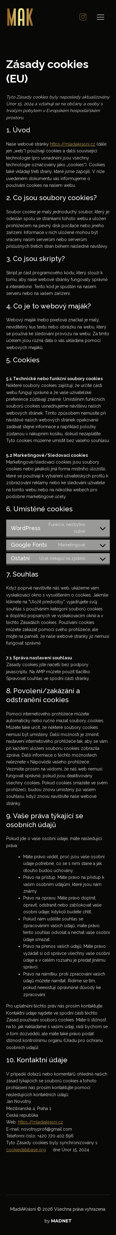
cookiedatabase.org (26, 1149)
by (58, 1220)
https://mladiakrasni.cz (72, 144)
